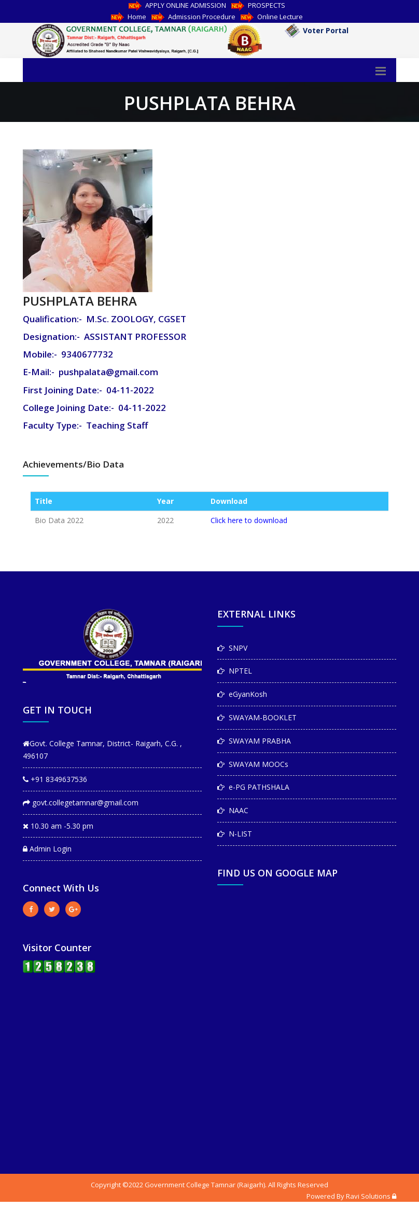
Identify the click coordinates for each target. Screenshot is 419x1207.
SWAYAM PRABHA (254, 741)
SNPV (232, 648)
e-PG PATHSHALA (253, 787)
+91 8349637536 (55, 779)
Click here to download (249, 520)
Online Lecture (272, 16)
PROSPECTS (258, 5)
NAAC (232, 810)
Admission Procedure (193, 16)
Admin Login (47, 849)
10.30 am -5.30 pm (58, 826)
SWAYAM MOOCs (252, 764)
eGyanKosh (242, 694)
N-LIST (234, 834)
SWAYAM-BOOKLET (257, 717)
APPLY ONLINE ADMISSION (177, 5)
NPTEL (234, 671)
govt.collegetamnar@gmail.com (80, 802)
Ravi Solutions (368, 1196)
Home (128, 16)
